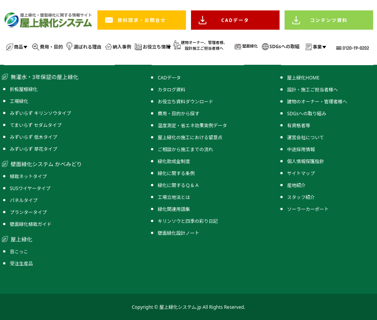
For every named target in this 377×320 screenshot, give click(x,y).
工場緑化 (19, 101)
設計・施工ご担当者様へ (312, 89)
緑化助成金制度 (174, 161)
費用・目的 (51, 47)
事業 (317, 47)
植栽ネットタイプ (28, 176)
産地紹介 (296, 185)
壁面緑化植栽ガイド (31, 224)
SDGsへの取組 (285, 46)
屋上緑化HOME (303, 77)
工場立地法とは (174, 197)
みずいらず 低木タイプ (33, 137)
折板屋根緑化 (24, 89)
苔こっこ (19, 251)
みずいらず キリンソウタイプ (40, 113)
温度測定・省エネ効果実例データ (192, 125)
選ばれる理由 (87, 47)
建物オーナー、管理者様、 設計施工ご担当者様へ (204, 45)
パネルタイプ (24, 200)
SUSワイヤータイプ (30, 188)
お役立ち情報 (156, 47)
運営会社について (305, 137)
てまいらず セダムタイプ (36, 125)
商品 (18, 47)
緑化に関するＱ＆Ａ (178, 185)
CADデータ (235, 20)
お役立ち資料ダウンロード (185, 101)
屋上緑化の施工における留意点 (190, 137)
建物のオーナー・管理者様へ (317, 101)
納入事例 (122, 47)
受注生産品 (21, 263)
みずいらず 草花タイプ (33, 149)
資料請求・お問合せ (141, 20)
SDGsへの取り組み (307, 113)
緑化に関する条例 (176, 173)
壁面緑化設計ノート (178, 233)
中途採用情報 (301, 149)
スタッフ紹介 (301, 197)
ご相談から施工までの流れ (185, 149)
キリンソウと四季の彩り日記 (188, 221)
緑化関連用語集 (174, 209)
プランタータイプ (28, 212)
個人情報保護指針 (305, 161)
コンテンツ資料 (329, 20)
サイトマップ (301, 173)
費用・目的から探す (178, 113)
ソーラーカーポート (308, 209)
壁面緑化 (250, 46)
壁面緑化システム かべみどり (46, 164)
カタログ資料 (172, 89)
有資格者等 (298, 125)
